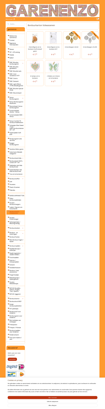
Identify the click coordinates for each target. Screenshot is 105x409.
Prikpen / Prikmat (15, 327)
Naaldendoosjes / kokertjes (15, 249)
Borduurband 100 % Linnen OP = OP (16, 162)
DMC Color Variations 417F (14, 75)
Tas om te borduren (16, 174)
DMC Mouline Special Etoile (16, 89)
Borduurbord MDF (15, 301)
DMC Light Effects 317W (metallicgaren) (16, 85)
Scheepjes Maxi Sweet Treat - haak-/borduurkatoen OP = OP (17, 127)
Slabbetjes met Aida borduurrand (16, 166)
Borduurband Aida (16, 158)
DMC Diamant (14, 81)
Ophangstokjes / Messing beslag (15, 222)
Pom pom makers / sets (16, 338)
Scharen (12, 265)
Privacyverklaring (11, 395)
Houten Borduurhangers (15, 203)
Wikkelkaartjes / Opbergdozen (15, 278)
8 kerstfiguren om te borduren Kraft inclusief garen (35, 49)
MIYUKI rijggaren (15, 294)
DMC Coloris (14, 78)
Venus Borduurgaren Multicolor (16, 102)
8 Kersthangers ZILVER (90, 47)
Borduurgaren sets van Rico (16, 139)
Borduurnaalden (16, 246)
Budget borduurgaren (14, 144)
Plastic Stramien (15, 187)
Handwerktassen (15, 268)
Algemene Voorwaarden (14, 44)
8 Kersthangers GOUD (71, 47)
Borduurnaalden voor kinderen (15, 331)
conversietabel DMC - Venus (16, 115)
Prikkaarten (13, 325)
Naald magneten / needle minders (15, 254)
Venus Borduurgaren (16, 98)
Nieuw (12, 49)
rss (49, 406)
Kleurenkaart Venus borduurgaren (16, 107)
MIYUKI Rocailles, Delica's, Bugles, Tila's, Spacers (15, 289)
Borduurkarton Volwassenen (14, 212)
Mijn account (10, 19)
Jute (11, 181)
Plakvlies (12, 190)
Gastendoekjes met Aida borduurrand (16, 170)
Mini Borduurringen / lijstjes (16, 240)
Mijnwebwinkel (70, 406)
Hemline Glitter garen (16, 149)
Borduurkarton (16, 299)
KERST (12, 58)
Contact (12, 40)
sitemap (45, 406)
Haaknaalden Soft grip (15, 133)
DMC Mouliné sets (15, 71)
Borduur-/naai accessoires (14, 271)
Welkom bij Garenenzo (13, 36)
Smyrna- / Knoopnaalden (14, 261)
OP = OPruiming (15, 52)
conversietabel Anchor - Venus (14, 111)
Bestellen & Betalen (11, 389)
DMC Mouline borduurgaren (16, 63)
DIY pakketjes (14, 309)
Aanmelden (12, 359)
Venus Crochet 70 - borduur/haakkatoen (16, 121)
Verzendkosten (10, 385)
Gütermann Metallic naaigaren (16, 153)
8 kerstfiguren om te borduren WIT (53, 48)
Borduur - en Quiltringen (16, 233)
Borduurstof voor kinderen (15, 312)
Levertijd (8, 387)
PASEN (12, 55)
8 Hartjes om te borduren (35, 77)
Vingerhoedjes (14, 275)
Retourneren (9, 391)
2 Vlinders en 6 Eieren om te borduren (53, 77)
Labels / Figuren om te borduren (16, 208)
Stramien (12, 184)
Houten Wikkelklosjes (14, 283)
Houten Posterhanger (14, 218)
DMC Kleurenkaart (15, 93)
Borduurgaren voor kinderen (16, 316)
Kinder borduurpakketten (15, 305)
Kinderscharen (14, 335)
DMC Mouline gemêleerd (14, 67)
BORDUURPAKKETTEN (17, 196)
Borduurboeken (16, 228)
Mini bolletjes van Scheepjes (15, 321)
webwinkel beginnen (55, 406)
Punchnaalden (14, 257)
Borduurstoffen (16, 179)
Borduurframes (15, 237)
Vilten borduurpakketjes (15, 199)
